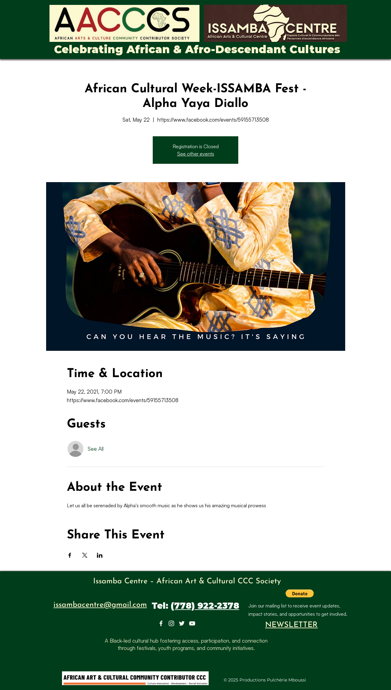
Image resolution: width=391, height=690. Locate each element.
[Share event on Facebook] (70, 555)
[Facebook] (161, 623)
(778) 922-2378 (205, 605)
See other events (195, 154)
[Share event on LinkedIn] (100, 555)
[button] (300, 593)
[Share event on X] (85, 555)
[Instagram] (171, 623)
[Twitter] (181, 623)
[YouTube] (192, 623)
